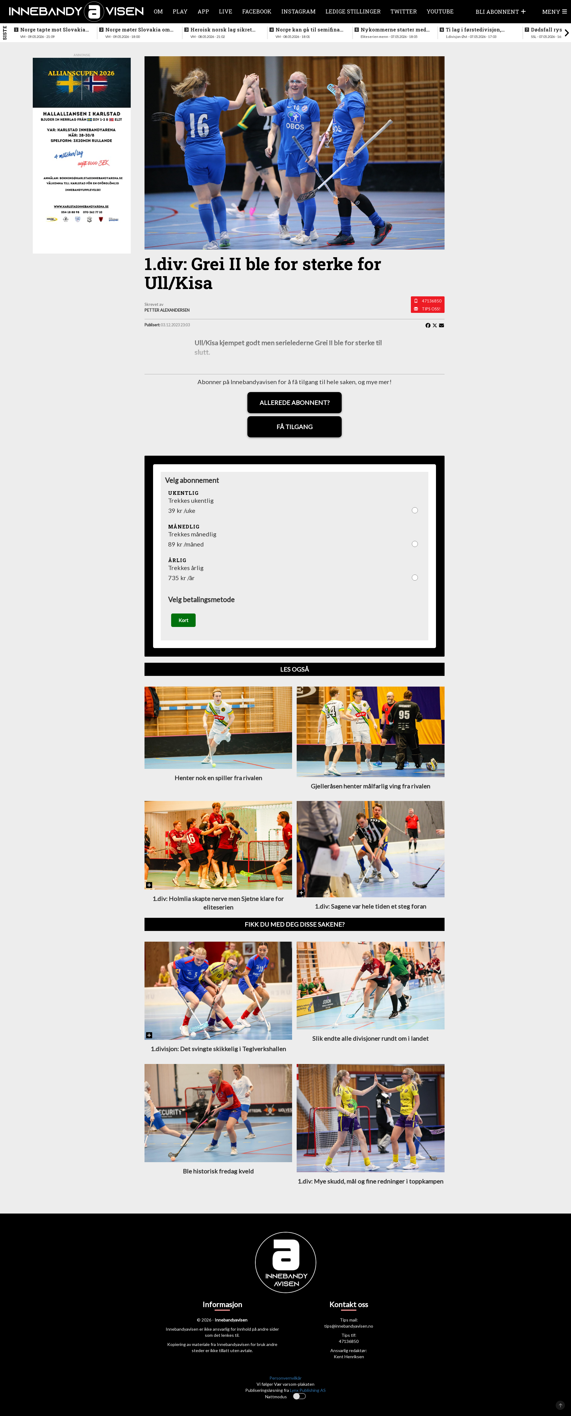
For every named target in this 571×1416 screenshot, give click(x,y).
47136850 (431, 300)
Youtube (440, 11)
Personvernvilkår (285, 1378)
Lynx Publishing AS (308, 1391)
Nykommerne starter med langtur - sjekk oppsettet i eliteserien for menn (393, 30)
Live (225, 11)
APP (203, 11)
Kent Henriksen (349, 1357)
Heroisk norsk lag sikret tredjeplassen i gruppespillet (221, 30)
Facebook (257, 11)
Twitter (403, 11)
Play (180, 11)
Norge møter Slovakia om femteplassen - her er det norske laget (137, 30)
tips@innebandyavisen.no (348, 1326)
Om (158, 11)
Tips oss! (431, 308)
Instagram (298, 11)
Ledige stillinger (353, 11)
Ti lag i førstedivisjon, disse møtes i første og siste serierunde (474, 30)
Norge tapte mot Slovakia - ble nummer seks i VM (54, 30)
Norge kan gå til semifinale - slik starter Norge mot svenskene (310, 30)
